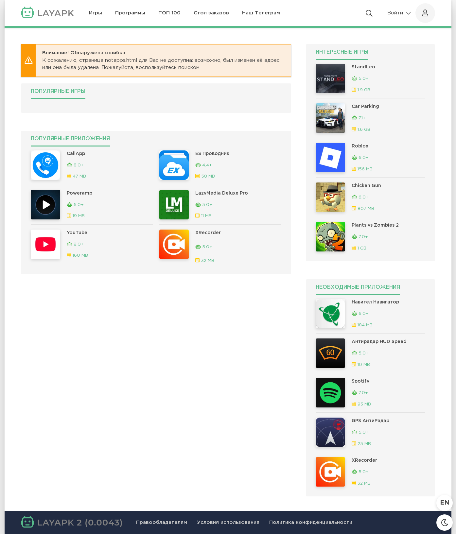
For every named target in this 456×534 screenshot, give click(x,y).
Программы (130, 13)
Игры (95, 13)
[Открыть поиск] (369, 13)
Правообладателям (161, 522)
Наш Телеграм (261, 13)
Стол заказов (211, 13)
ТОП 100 (169, 13)
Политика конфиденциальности (310, 522)
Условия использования (228, 522)
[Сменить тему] (444, 522)
